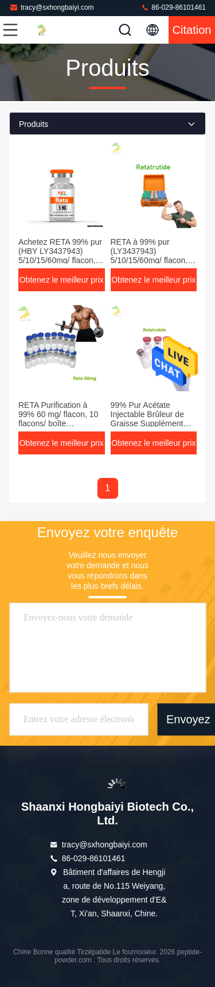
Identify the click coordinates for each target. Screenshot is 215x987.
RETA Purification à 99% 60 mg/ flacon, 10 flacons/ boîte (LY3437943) (58, 418)
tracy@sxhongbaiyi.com (51, 7)
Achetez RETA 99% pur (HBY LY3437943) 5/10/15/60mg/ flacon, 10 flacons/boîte (60, 255)
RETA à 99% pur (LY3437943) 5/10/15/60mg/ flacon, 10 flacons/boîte (149, 255)
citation (192, 30)
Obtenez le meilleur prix (61, 279)
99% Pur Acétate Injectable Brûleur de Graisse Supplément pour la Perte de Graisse (147, 423)
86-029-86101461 (173, 7)
